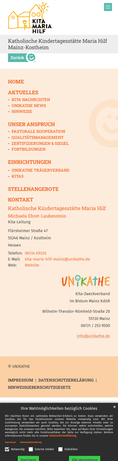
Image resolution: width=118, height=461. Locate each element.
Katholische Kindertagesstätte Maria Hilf (57, 208)
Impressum (10, 452)
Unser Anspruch (31, 124)
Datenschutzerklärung (62, 445)
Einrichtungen (29, 162)
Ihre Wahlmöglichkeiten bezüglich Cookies (59, 418)
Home (16, 81)
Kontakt (20, 199)
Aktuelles (23, 92)
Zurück (17, 57)
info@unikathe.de (93, 336)
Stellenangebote (33, 188)
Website (32, 265)
